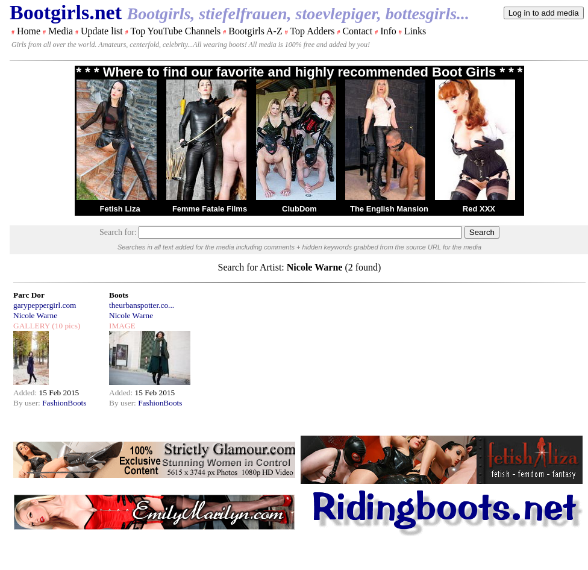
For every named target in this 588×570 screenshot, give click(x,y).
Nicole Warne (35, 315)
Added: (26, 392)
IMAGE (122, 325)
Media (60, 31)
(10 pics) (65, 325)
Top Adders (312, 31)
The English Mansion (389, 208)
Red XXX (479, 208)
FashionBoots (64, 402)
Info (388, 31)
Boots (118, 294)
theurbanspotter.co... (141, 305)
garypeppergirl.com (45, 305)
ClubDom (299, 208)
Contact (357, 31)
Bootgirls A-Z (255, 31)
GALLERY (31, 325)
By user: (27, 402)
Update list (102, 31)
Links (415, 31)
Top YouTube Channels (175, 31)
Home (28, 31)
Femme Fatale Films (209, 208)
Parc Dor (29, 294)
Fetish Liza (119, 208)
